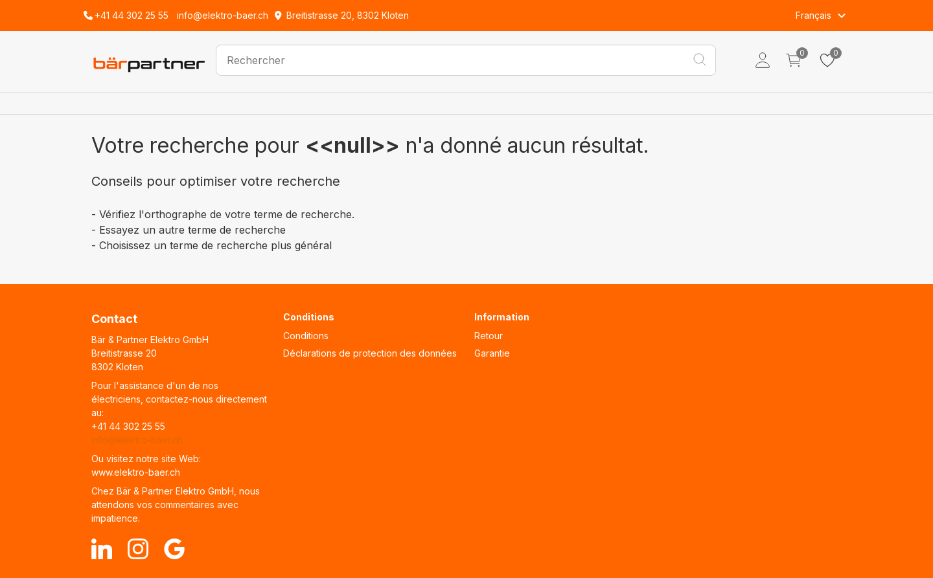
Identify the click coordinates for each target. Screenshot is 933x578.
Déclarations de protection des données (370, 353)
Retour (488, 335)
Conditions (305, 335)
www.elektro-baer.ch (135, 472)
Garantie (492, 353)
